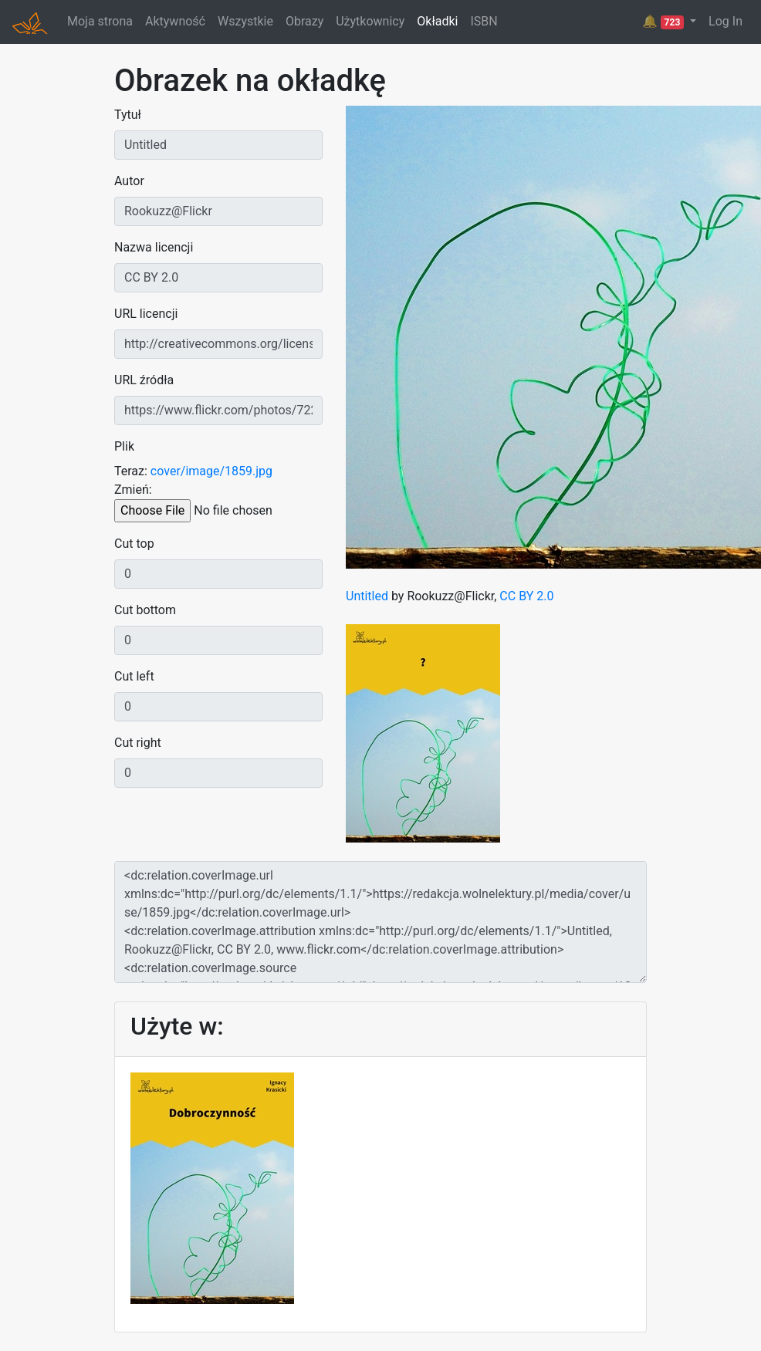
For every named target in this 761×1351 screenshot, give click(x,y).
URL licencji (146, 313)
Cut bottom (145, 610)
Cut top (134, 543)
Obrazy (304, 21)
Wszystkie (245, 21)
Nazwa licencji (153, 247)
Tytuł (127, 114)
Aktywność (175, 21)
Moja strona (100, 21)
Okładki (437, 21)
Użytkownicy (370, 21)
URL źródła (144, 380)
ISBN (483, 21)
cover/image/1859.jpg (211, 471)
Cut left (134, 676)
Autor (129, 181)
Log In (725, 21)
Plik (124, 446)
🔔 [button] (664, 21)
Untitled (367, 596)
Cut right (137, 742)
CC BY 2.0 (526, 596)
